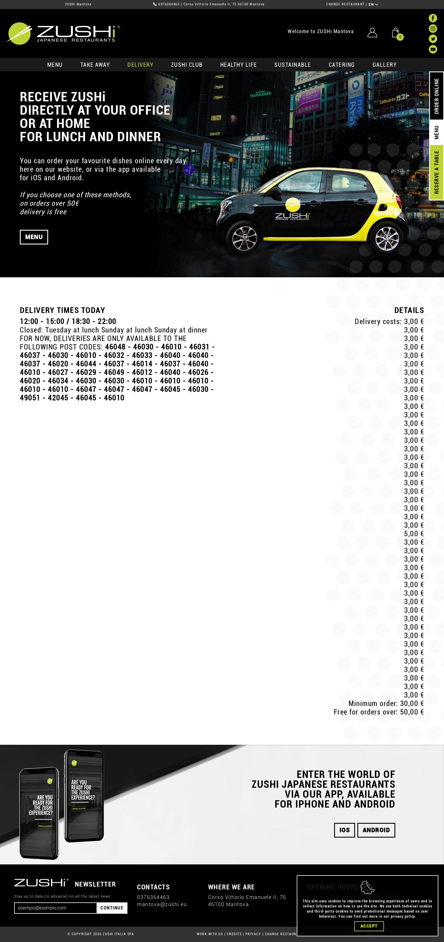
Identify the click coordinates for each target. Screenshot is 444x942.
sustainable (292, 64)
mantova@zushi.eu (162, 904)
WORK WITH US (210, 934)
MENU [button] (34, 253)
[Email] (55, 908)
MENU (55, 64)
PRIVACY (253, 934)
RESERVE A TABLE (436, 172)
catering (342, 64)
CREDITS (234, 934)
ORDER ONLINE (436, 96)
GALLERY (385, 64)
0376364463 (169, 4)
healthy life (238, 64)
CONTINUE (112, 908)
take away (95, 64)
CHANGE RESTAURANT (345, 4)
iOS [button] (345, 830)
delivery (140, 64)
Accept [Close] (369, 926)
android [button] (376, 830)
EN (374, 5)
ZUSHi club (187, 64)
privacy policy (403, 917)
